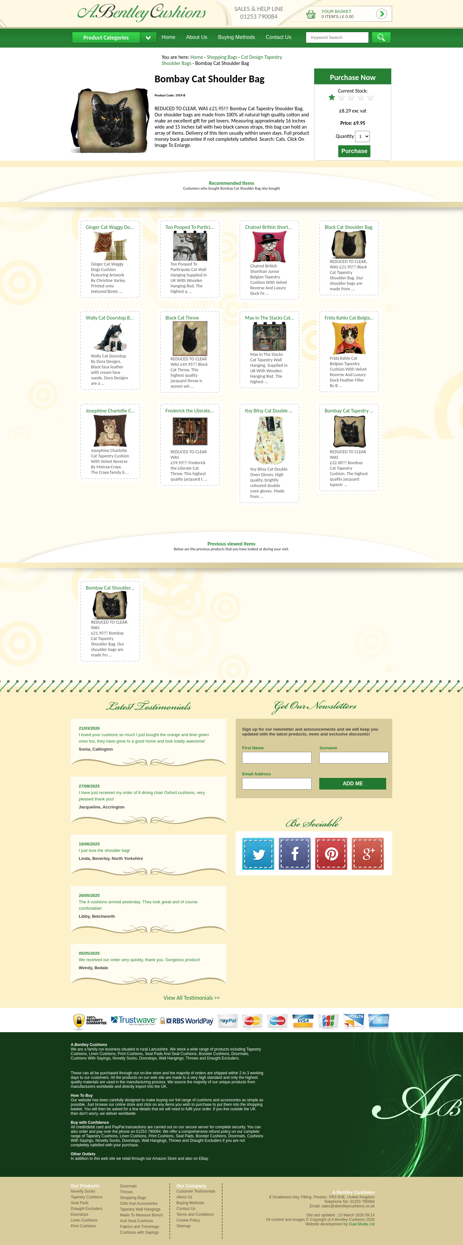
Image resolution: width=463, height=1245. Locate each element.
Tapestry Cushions (87, 1197)
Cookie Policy (188, 1220)
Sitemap (184, 1226)
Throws (126, 1192)
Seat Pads (79, 1203)
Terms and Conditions (195, 1214)
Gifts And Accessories (138, 1203)
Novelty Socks (83, 1191)
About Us (196, 37)
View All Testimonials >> (192, 997)
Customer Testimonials (196, 1191)
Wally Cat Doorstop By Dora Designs (123, 318)
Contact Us (278, 37)
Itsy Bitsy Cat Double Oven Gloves (280, 411)
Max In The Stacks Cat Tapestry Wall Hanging (291, 318)
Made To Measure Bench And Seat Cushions (141, 1218)
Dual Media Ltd (362, 1224)
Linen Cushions (84, 1220)
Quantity (345, 136)
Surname (328, 747)
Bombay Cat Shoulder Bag (113, 588)
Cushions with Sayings (139, 1232)
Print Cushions (83, 1226)
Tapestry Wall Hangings (140, 1209)
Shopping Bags (223, 57)
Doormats (128, 1186)
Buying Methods (236, 37)
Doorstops (79, 1214)
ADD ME (353, 783)
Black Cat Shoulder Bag (348, 227)
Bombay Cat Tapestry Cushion (355, 411)
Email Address (256, 773)
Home (169, 37)
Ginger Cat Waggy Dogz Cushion (119, 227)
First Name (253, 747)
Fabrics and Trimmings (139, 1226)
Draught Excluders (87, 1208)
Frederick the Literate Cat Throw (199, 411)
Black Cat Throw (182, 318)
